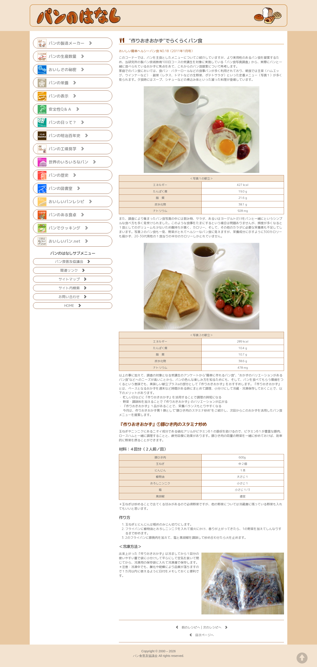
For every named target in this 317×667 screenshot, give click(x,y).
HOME (72, 305)
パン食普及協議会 (72, 261)
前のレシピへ (187, 627)
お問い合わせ (73, 296)
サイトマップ (73, 279)
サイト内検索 (73, 288)
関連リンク (72, 270)
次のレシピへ (215, 627)
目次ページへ (201, 635)
